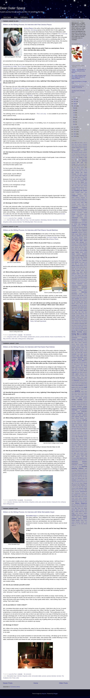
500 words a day (82, 142)
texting (85, 473)
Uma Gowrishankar (76, 493)
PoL (86, 403)
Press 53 (85, 404)
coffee (17, 220)
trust (73, 490)
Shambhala (84, 444)
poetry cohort (77, 394)
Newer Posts (7, 683)
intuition (80, 293)
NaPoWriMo (80, 357)
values (79, 494)
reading (84, 420)
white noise (14, 338)
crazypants (84, 224)
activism (73, 147)
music (81, 354)
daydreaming (84, 229)
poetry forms (84, 394)
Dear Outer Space (12, 8)
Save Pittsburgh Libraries (77, 441)
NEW (83, 360)
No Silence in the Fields (77, 364)
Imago (85, 282)
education (82, 242)
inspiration (74, 290)
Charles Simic (84, 210)
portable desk (31, 336)
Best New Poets (75, 170)
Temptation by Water (81, 470)
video (79, 496)
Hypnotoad (43, 321)
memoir (73, 344)
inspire (80, 290)
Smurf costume (83, 451)
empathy (81, 245)
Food (82, 258)
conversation (75, 222)
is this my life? (80, 295)
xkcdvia (82, 522)
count (83, 222)
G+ (78, 263)
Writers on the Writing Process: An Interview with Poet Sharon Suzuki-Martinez (30, 230)
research (85, 423)
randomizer (79, 420)
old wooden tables (37, 676)
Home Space (7, 17)
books (77, 187)
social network (80, 453)
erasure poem (78, 247)
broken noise (84, 192)
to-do (77, 488)
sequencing (74, 444)
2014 (74, 106)
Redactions (74, 423)
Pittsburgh (76, 380)
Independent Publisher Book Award (79, 285)
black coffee (74, 177)
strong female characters (77, 459)
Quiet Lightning (75, 416)
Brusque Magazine (76, 194)
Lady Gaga (77, 316)
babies (78, 165)
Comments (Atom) (15, 686)
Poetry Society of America (81, 401)
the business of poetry (77, 475)
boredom (74, 189)
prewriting (79, 406)
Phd (83, 378)
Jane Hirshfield (75, 298)
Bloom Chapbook (80, 180)
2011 (74, 131)
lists (77, 330)
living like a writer (7, 222)
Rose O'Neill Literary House (80, 433)
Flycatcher (78, 258)
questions (84, 415)
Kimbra (77, 315)
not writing (84, 365)
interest (85, 290)
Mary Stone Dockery (76, 340)
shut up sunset (79, 448)
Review (80, 425)
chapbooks (74, 210)
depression (80, 232)
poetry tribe (74, 403)
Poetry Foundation (76, 396)
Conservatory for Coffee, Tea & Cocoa (14, 66)
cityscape (82, 214)
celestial (83, 205)
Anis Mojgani (78, 155)
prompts (78, 411)
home (85, 275)
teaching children (77, 468)
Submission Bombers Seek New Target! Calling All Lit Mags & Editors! (79, 77)
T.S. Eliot (79, 466)
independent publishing (79, 287)
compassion (84, 219)
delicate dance (78, 230)
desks (73, 234)
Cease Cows (78, 205)
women (73, 510)
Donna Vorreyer (78, 237)
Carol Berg (84, 202)
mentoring (74, 345)
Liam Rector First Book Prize (78, 325)
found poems (78, 260)
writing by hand (80, 515)
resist (73, 425)
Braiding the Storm (80, 190)
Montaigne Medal (83, 350)
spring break (84, 454)
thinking (83, 485)
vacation (76, 495)
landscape (82, 316)
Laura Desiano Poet (76, 320)
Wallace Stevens (78, 499)
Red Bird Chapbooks (77, 421)
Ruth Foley (80, 435)
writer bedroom (79, 513)
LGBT (85, 323)
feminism (84, 254)
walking (73, 499)
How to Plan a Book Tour (77, 280)
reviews (85, 425)
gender (85, 263)
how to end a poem (82, 278)
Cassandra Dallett (76, 204)
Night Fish (78, 362)
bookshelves (81, 187)
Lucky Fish (76, 335)
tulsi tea (76, 489)
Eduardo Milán (75, 242)
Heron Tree (74, 275)
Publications (24, 17)
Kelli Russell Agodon (81, 310)
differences (74, 235)
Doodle (85, 237)
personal (80, 379)
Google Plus (84, 270)
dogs (82, 235)
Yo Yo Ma (77, 523)
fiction (77, 255)
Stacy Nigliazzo (76, 456)
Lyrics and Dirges (83, 335)
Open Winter (79, 372)
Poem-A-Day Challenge (77, 385)
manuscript (84, 337)
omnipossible (81, 369)
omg (76, 369)
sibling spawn (74, 449)
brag (73, 190)
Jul (74, 112)
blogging (84, 179)
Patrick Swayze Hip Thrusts (78, 375)
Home (36, 683)
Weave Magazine (81, 503)
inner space (84, 288)
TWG (85, 490)
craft (79, 224)
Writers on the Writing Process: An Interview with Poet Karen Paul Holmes (29, 347)
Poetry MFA (75, 397)
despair (76, 234)
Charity (78, 210)
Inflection (79, 288)
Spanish (78, 454)
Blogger (56, 693)
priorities (85, 406)
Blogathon (79, 179)
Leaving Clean (78, 321)
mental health (83, 344)
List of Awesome (83, 328)
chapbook (75, 207)
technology (74, 470)
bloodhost (74, 180)
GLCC (85, 265)
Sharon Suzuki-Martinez (56, 336)
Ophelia (30, 95)
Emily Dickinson (75, 245)
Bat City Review (11, 220)
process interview (17, 222)
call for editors (81, 199)
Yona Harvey (84, 523)
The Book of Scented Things (20, 88)
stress (85, 458)
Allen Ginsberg (75, 152)
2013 (74, 127)
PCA (86, 375)
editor (81, 240)
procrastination (83, 410)
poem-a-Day (84, 383)
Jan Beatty (84, 297)
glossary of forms (76, 267)
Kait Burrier (84, 305)
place (78, 382)
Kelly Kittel (81, 312)
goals (81, 267)
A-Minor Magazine (78, 145)
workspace (81, 509)
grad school (83, 272)
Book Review (81, 183)
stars (83, 456)
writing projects (82, 518)
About (15, 17)
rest (76, 425)
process (37, 336)
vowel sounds (84, 496)
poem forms (78, 383)
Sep (74, 108)
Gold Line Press (24, 220)
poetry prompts (83, 398)
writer (17, 678)
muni (78, 354)
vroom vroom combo (77, 498)
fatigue (73, 254)
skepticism (77, 451)
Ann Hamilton (84, 155)
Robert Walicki (81, 431)
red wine (59, 676)
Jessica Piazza (28, 28)
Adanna (78, 147)
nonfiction (78, 365)
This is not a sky (62, 33)
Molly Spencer (75, 349)
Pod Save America (83, 382)
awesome (84, 160)
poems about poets (79, 387)
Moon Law (74, 352)
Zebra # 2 (74, 525)
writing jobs (79, 516)
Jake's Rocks (79, 297)
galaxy (81, 263)
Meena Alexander (83, 342)
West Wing (74, 504)
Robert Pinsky (75, 431)
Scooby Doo (77, 443)
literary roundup (77, 332)
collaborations (75, 217)
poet (18, 336)
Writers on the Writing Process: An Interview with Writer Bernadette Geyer (28, 512)
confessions (74, 220)
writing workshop (76, 522)
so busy (74, 453)
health (78, 273)
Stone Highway (80, 458)
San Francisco (79, 436)
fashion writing (83, 252)
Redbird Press (80, 423)
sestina (79, 445)
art (83, 157)
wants (73, 501)
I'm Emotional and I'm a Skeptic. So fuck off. (78, 86)
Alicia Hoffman (83, 150)
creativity (74, 225)
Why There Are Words (81, 508)
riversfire (85, 430)
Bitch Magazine (83, 175)
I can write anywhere (34, 220)
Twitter (73, 491)
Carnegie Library (76, 202)
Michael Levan (83, 345)
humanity (85, 280)
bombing (76, 183)
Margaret (74, 339)
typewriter (77, 491)
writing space (30, 338)
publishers (74, 413)
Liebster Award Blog (76, 326)
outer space (75, 374)
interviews (55, 220)
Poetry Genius (83, 396)
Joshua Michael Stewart (81, 303)
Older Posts (63, 683)
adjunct (81, 147)
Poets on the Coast (81, 403)
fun (76, 263)
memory (77, 344)
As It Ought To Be (76, 159)
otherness (85, 372)
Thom (80, 486)
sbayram (44, 693)
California (75, 195)
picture (85, 378)
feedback (78, 253)
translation (81, 488)
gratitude (74, 273)
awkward (73, 162)
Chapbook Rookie (82, 209)
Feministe (74, 255)
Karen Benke (81, 307)
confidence (84, 220)
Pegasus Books (76, 377)
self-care (82, 443)
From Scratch (82, 262)
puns (77, 414)
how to (73, 277)
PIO (72, 380)
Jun (74, 115)
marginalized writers (82, 339)
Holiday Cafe (81, 275)
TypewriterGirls (83, 491)
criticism (79, 225)
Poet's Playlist (23, 336)
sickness (79, 449)
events (81, 250)
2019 (74, 99)
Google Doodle (76, 270)
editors (85, 240)
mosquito (85, 352)
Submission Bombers (79, 461)
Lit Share (80, 330)
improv (85, 283)
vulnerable (85, 498)
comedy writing (83, 217)
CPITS (75, 224)
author (79, 160)
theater (81, 483)
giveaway (82, 265)
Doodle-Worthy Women (77, 239)
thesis (78, 485)
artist (86, 157)
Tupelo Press (81, 489)
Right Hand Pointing (80, 428)
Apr (74, 119)
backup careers (83, 165)
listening (73, 330)
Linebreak (77, 328)
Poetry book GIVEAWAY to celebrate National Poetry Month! (79, 71)
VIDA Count (74, 496)
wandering (85, 499)
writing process (22, 338)
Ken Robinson (79, 313)
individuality (74, 288)
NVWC (73, 367)
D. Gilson (84, 225)
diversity (79, 235)
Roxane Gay (74, 435)
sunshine (80, 464)
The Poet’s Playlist (51, 237)
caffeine (85, 194)
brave (73, 192)
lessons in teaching (79, 323)
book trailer (77, 185)
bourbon (78, 188)
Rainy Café (33, 321)
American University (80, 154)
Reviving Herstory (79, 426)
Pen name (84, 377)
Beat (86, 167)
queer (80, 415)
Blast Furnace (81, 177)
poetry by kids (80, 393)
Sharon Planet (54, 239)
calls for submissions (82, 200)
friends (76, 262)
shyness (85, 448)
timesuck (73, 488)
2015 (74, 103)
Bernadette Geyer (31, 515)
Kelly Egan (74, 312)
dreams (76, 240)
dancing (81, 227)
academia (85, 145)
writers (85, 513)
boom (86, 187)
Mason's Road (84, 340)
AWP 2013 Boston (80, 164)
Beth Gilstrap (75, 172)
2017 (74, 101)
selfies (85, 443)
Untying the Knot (55, 502)
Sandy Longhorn (79, 438)
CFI (86, 205)
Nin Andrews (84, 362)
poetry (77, 391)
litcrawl (85, 330)
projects (73, 411)
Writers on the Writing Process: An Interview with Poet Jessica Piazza (27, 24)
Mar (74, 121)
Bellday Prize (75, 169)
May (74, 117)
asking (82, 159)
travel (85, 488)
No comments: (28, 218)
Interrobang (33, 30)
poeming (85, 385)
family (77, 252)
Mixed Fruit (84, 347)
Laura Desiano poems (81, 318)
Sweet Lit (74, 466)
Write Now (84, 511)
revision (73, 426)
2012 (74, 129)
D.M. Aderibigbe (75, 227)
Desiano (85, 232)
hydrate (73, 282)
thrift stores (84, 486)
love (73, 336)
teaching (84, 466)
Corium (79, 222)
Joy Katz (79, 305)
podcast (73, 383)
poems (73, 387)
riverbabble (80, 430)
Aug (74, 110)
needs (76, 360)
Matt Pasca (74, 342)
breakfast (77, 192)
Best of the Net (83, 170)
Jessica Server (82, 300)
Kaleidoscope (74, 307)
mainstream (74, 337)
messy (78, 345)
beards (82, 167)
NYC (76, 367)
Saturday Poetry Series (81, 440)
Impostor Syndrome (77, 283)
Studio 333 (84, 459)
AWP (78, 162)
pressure (74, 406)
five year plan (78, 257)
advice (78, 149)
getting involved (75, 265)
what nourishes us (80, 506)
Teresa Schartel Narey (79, 473)
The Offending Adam (27, 222)
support (85, 464)
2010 (74, 134)
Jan (74, 124)
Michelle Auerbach (76, 347)
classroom (79, 215)
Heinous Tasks (83, 273)
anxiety (81, 157)
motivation (74, 354)
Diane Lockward (83, 234)
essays (85, 249)
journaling (74, 305)
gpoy (78, 272)
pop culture (74, 404)
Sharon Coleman (75, 446)
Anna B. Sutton (75, 157)
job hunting (77, 302)
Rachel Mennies (80, 418)
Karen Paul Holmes (23, 502)
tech (86, 468)
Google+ (73, 272)
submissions (75, 463)
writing (74, 515)
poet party (74, 389)
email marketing (83, 244)
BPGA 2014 (84, 188)
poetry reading (77, 399)
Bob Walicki (81, 182)
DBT (73, 230)
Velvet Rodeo (84, 494)
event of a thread (75, 250)
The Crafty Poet (78, 476)
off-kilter (79, 367)
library (85, 325)
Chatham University (77, 212)
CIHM (77, 214)
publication (84, 411)
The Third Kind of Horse (80, 481)
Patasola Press (83, 374)
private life (74, 408)
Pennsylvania (74, 378)
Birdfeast (77, 175)
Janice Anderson (83, 298)
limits (82, 327)
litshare (85, 332)
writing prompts (76, 520)
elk (78, 244)
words (77, 510)
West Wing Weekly (80, 504)
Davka (79, 229)
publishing (80, 413)
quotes (81, 416)
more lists (79, 352)
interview (49, 220)
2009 (74, 136)
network (80, 360)
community (74, 219)
